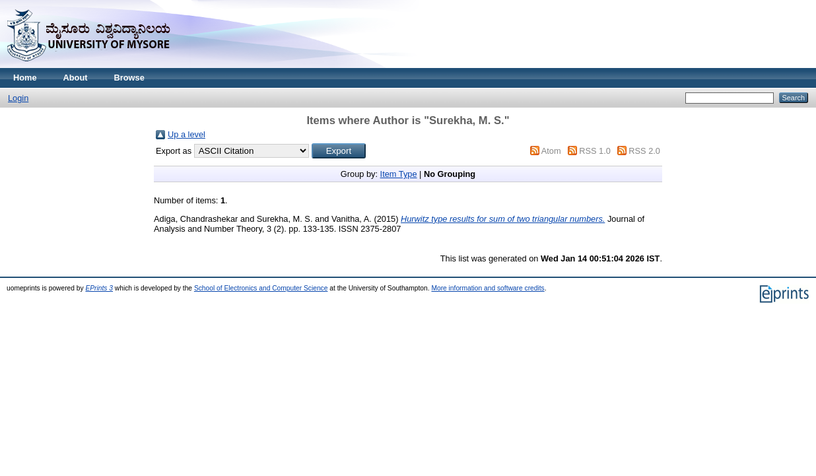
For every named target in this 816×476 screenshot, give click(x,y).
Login (18, 98)
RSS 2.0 (644, 151)
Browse (129, 78)
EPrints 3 (99, 288)
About (75, 78)
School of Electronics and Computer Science (261, 288)
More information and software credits (487, 288)
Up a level (186, 134)
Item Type (398, 174)
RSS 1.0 (595, 151)
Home (25, 78)
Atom (551, 151)
